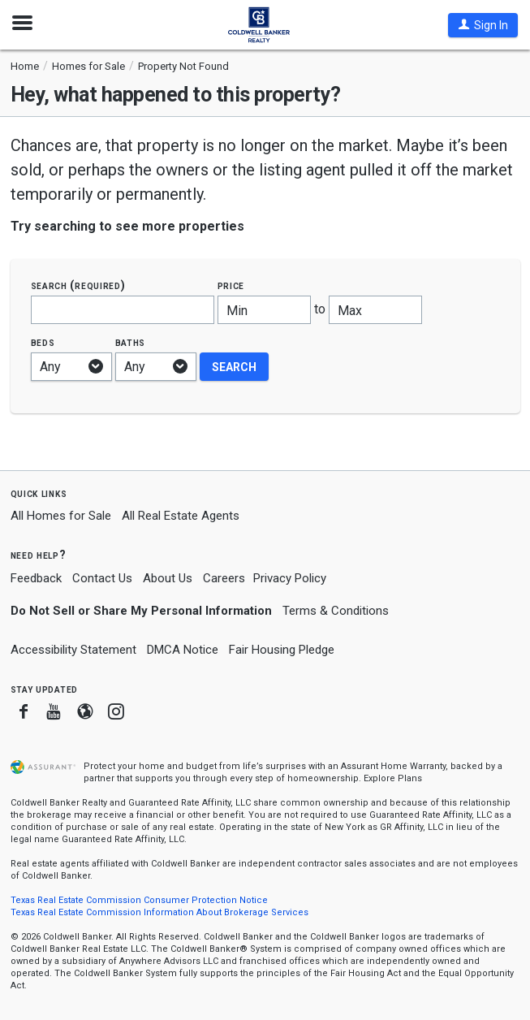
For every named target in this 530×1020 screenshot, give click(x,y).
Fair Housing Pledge (281, 649)
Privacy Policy (289, 578)
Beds (43, 342)
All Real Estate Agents (180, 515)
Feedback (36, 579)
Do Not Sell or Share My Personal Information (141, 610)
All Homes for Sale (61, 515)
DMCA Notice (182, 649)
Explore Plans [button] (393, 778)
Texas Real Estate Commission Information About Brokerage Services (159, 912)
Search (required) (78, 285)
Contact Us (102, 578)
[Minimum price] (264, 310)
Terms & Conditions (335, 610)
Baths (130, 342)
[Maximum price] (375, 310)
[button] (483, 25)
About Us (167, 578)
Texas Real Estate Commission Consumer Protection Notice (139, 900)
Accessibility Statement (73, 649)
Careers (224, 578)
